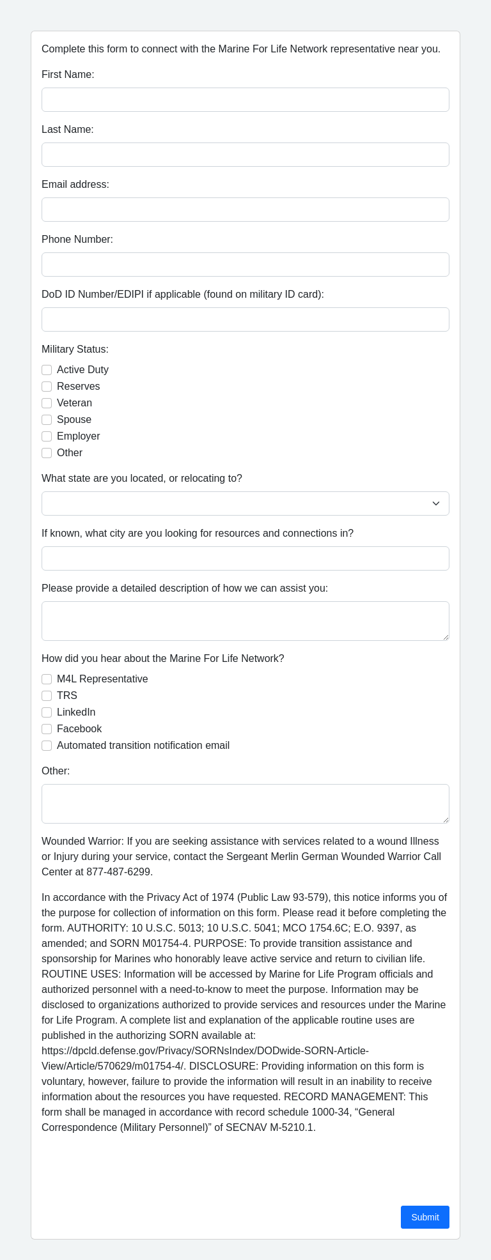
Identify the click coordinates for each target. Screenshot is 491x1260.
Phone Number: (77, 239)
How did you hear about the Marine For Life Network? (163, 658)
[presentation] (139, 1170)
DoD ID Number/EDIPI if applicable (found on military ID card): (183, 294)
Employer (78, 436)
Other (69, 452)
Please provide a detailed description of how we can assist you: (185, 588)
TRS (67, 695)
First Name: (68, 74)
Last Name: (68, 129)
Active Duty (83, 369)
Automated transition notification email (143, 745)
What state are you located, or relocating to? (142, 478)
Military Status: (75, 349)
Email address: (75, 184)
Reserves (78, 386)
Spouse (74, 419)
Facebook (79, 728)
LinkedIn (76, 712)
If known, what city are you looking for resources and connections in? (198, 533)
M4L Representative (102, 678)
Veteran (74, 402)
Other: (56, 770)
